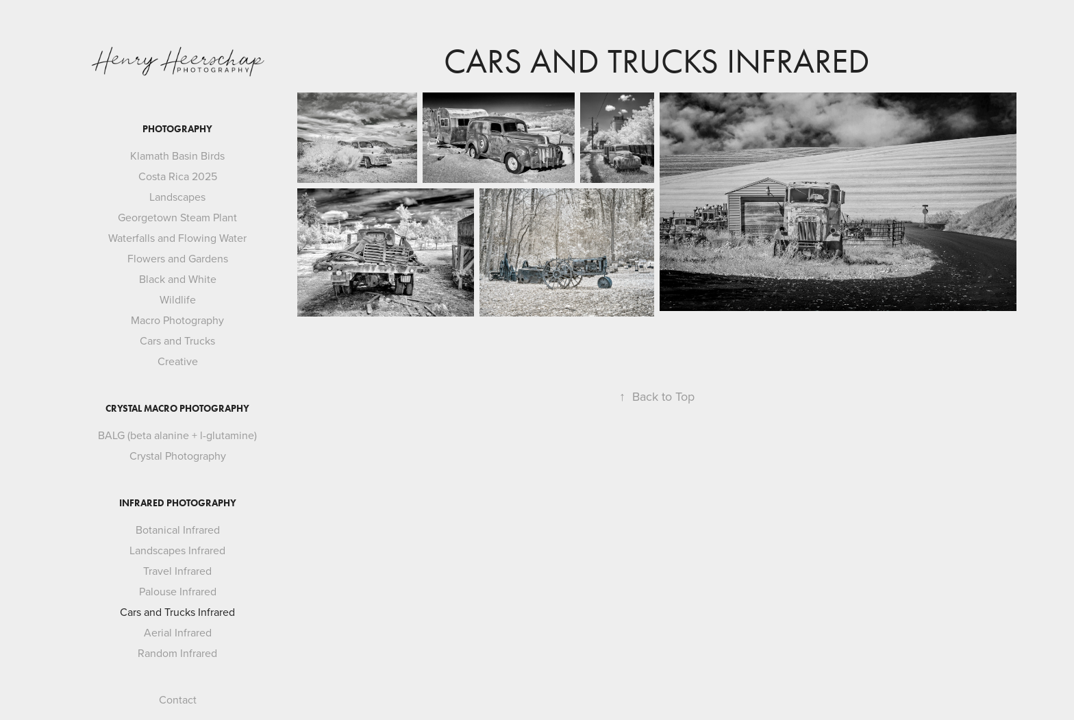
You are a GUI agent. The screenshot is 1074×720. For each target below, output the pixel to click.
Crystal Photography (177, 455)
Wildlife (178, 299)
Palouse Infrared (177, 591)
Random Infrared (177, 652)
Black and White (177, 278)
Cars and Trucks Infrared (177, 611)
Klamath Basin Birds (177, 155)
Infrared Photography (177, 503)
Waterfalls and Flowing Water (177, 237)
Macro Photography (177, 319)
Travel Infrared (177, 570)
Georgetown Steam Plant (177, 217)
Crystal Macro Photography (177, 408)
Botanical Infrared (178, 529)
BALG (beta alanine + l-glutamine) (177, 435)
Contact (178, 699)
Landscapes (177, 196)
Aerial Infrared (178, 632)
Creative (178, 361)
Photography (177, 129)
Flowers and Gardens (177, 258)
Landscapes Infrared (177, 550)
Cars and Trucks (177, 340)
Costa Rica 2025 (177, 176)
